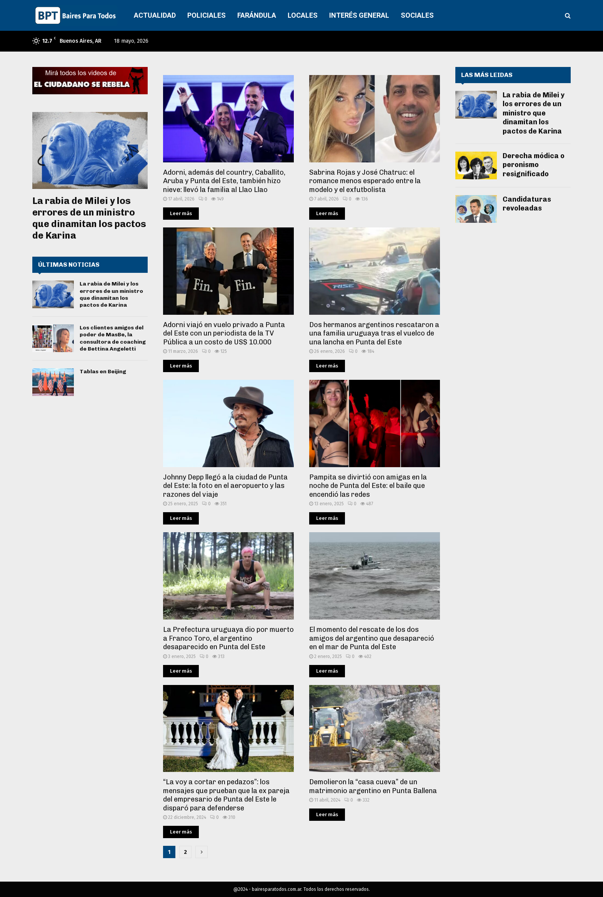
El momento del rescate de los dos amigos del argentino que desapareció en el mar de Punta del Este (371, 638)
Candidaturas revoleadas (527, 203)
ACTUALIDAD (155, 15)
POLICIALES (206, 15)
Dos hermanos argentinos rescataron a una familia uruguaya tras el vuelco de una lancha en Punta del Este (374, 333)
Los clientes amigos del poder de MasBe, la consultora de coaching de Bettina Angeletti (113, 338)
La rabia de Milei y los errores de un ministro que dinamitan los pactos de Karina (89, 218)
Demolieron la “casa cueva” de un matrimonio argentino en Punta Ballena (373, 786)
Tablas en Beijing (103, 371)
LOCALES (303, 15)
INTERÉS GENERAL (359, 15)
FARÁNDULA (256, 15)
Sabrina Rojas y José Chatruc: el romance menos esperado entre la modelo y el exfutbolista (365, 181)
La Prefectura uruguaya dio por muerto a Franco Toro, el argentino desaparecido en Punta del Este (228, 638)
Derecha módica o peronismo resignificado (534, 165)
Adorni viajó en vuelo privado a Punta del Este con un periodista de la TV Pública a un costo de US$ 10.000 (224, 333)
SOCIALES (417, 15)
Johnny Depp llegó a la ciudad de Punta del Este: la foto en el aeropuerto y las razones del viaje (225, 486)
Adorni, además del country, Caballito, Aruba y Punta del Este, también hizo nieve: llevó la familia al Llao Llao (224, 181)
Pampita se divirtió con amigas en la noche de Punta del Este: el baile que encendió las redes (368, 486)
